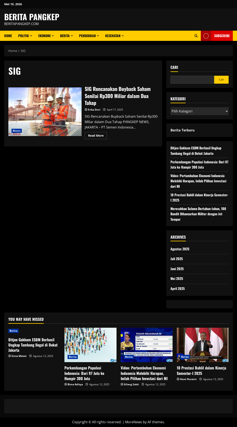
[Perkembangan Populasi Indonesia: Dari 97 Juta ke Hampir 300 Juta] (90, 345)
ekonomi (44, 35)
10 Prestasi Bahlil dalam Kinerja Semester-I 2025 (201, 370)
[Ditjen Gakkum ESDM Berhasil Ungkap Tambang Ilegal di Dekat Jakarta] (34, 331)
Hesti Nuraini (188, 379)
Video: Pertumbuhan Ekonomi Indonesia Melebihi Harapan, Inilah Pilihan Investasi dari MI (198, 181)
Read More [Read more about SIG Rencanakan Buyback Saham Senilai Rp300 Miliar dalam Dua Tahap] (97, 136)
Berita (65, 35)
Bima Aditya (75, 384)
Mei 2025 (176, 278)
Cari (174, 67)
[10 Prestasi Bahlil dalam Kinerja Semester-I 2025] (203, 345)
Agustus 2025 (179, 248)
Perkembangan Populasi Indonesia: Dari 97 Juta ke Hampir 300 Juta (199, 164)
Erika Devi (94, 109)
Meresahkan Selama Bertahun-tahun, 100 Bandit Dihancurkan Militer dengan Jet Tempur (198, 214)
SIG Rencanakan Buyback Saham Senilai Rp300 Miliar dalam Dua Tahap (45, 111)
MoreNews (133, 422)
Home (8, 35)
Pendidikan (87, 35)
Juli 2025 (176, 258)
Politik (23, 35)
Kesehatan (112, 35)
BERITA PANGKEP (31, 17)
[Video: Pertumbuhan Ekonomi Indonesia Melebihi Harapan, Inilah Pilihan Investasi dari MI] (147, 345)
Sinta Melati (19, 356)
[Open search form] (196, 36)
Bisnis (16, 130)
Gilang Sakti (131, 384)
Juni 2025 (177, 268)
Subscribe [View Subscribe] (215, 36)
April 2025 (177, 288)
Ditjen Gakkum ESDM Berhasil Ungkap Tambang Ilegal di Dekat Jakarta (195, 150)
